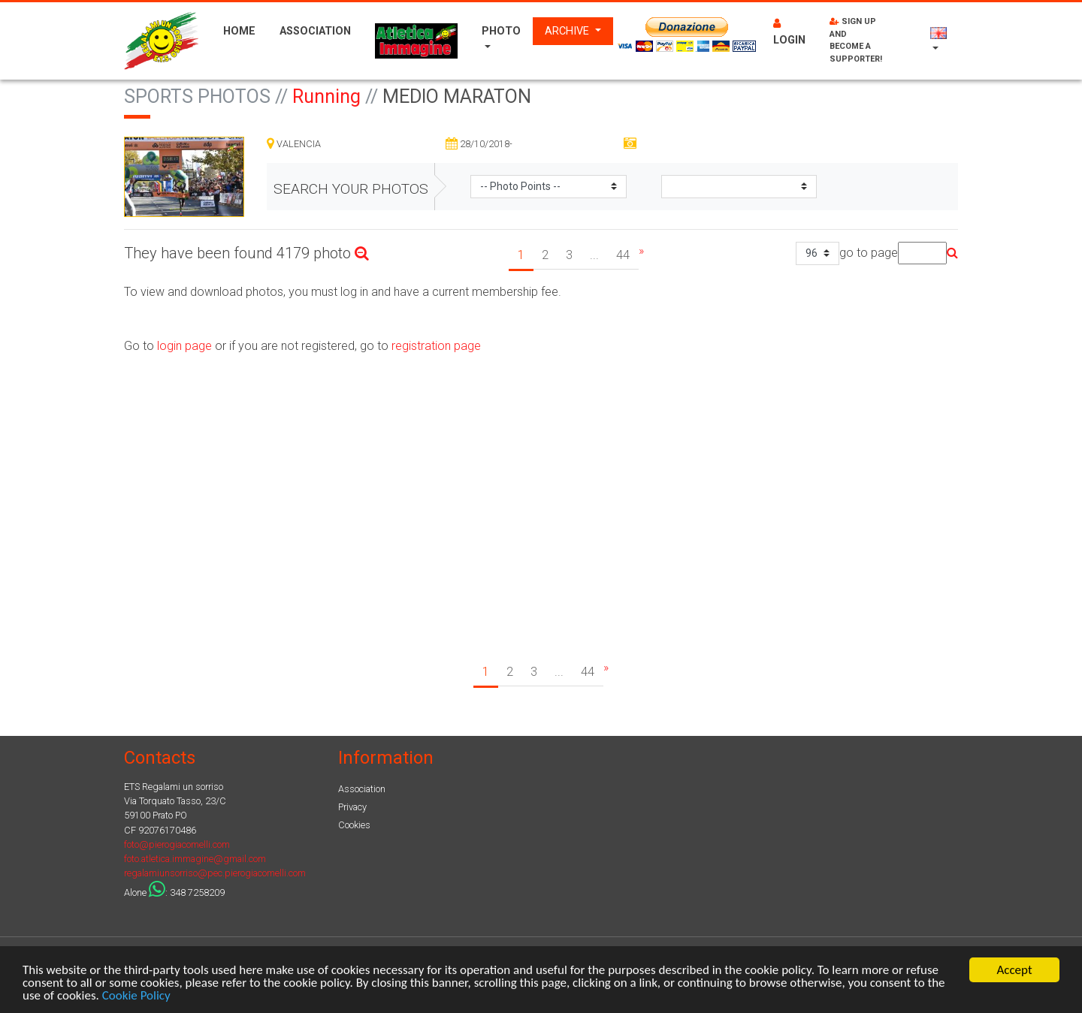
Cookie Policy (136, 997)
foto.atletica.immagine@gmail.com (195, 858)
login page (183, 346)
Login (789, 32)
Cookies (354, 825)
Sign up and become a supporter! (856, 40)
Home (239, 31)
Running (326, 96)
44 (623, 255)
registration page (436, 346)
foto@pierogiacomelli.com (177, 844)
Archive (568, 31)
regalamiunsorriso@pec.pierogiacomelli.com (215, 873)
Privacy (352, 807)
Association (315, 31)
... (594, 255)
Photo (501, 31)
